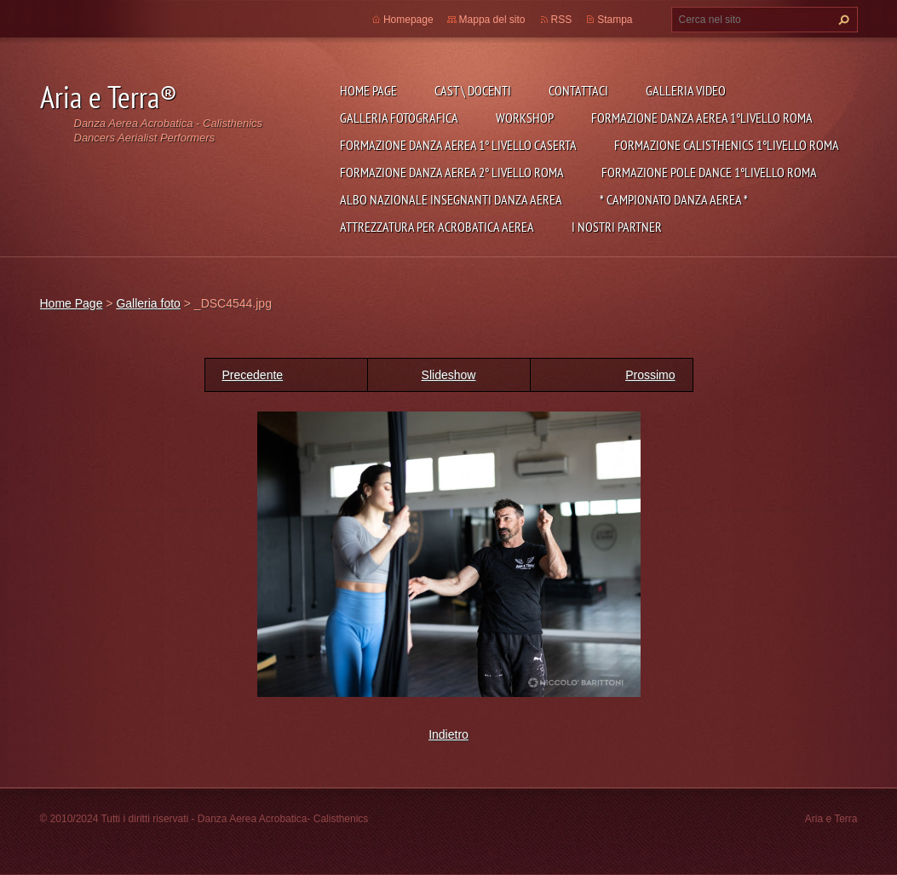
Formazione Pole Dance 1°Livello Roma (709, 172)
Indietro (448, 734)
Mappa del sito (492, 20)
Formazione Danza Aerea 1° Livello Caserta (458, 144)
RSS (561, 20)
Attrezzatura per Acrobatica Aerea (437, 226)
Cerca (841, 19)
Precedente (253, 375)
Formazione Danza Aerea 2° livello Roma (452, 172)
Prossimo (650, 375)
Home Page (368, 90)
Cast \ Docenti (472, 90)
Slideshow (449, 375)
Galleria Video (686, 90)
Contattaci (578, 90)
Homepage (408, 20)
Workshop (525, 117)
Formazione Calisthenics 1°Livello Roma (726, 144)
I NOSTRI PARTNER (617, 226)
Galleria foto (148, 303)
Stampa (614, 20)
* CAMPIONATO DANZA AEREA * (674, 199)
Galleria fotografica (399, 117)
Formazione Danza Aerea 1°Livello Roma (702, 117)
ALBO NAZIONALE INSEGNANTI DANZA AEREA (451, 199)
